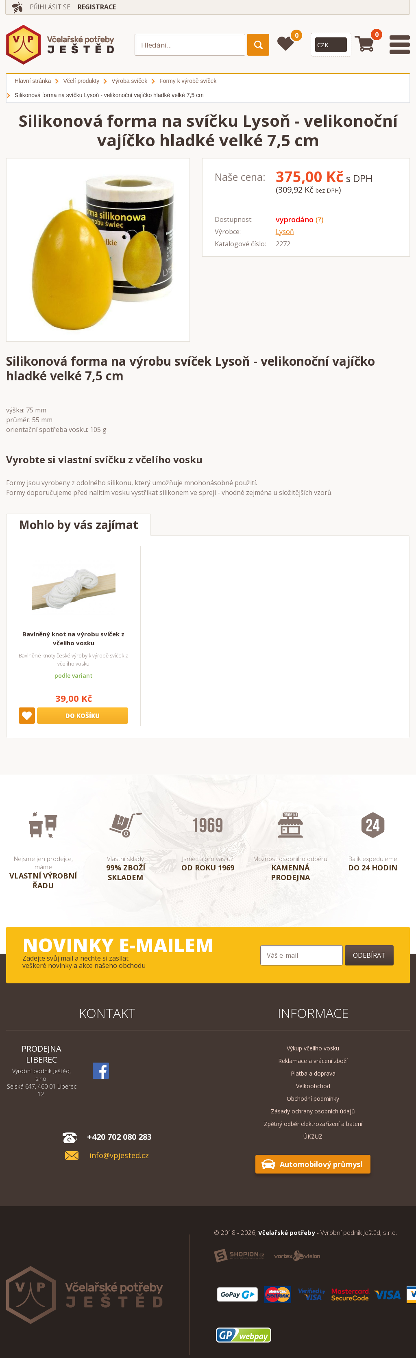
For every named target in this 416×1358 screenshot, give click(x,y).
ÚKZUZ (312, 1136)
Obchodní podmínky (313, 1098)
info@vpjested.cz (119, 1155)
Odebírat (369, 955)
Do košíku (82, 716)
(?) (319, 219)
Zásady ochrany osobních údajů (313, 1111)
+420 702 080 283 (119, 1136)
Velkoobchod (313, 1086)
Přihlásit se (50, 6)
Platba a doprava (313, 1073)
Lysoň (285, 231)
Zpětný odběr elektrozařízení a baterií (313, 1124)
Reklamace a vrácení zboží (313, 1061)
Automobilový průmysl (321, 1164)
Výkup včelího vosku (313, 1048)
